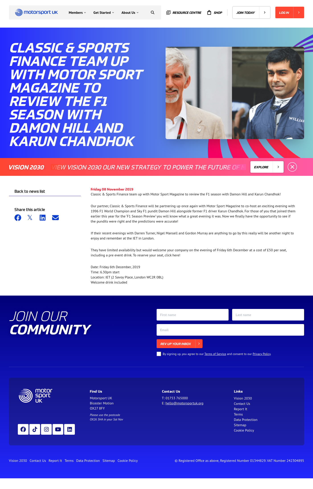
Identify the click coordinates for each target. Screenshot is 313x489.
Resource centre (183, 12)
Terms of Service (215, 354)
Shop (214, 12)
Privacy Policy (261, 354)
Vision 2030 (243, 398)
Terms (238, 414)
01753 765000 (177, 398)
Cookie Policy (244, 430)
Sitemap (240, 425)
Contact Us (242, 403)
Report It (240, 409)
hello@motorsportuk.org (184, 403)
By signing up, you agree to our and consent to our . (217, 354)
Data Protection (246, 419)
